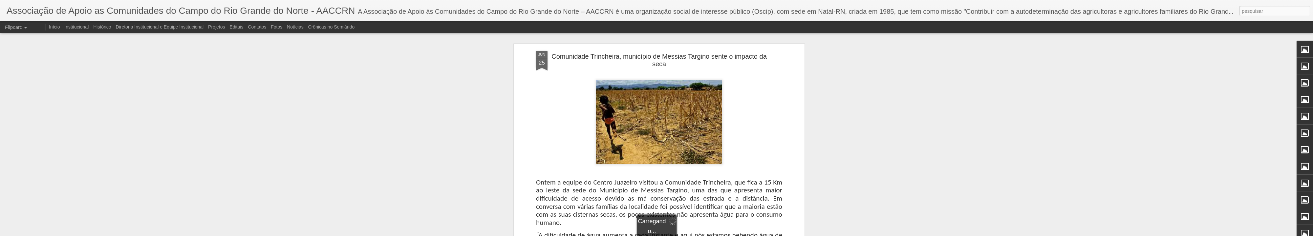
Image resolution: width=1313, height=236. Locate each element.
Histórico (102, 27)
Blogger (683, 232)
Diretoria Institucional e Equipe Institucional (160, 27)
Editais (236, 27)
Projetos (216, 27)
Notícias (295, 27)
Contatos (257, 27)
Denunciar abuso (704, 232)
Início (54, 27)
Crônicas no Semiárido (331, 27)
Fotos (276, 27)
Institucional (76, 27)
